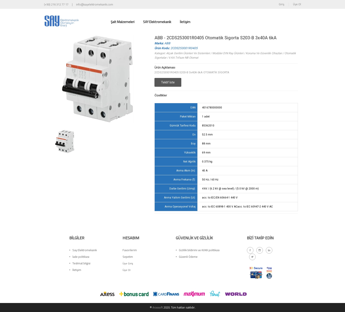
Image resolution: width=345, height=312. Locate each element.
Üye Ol (297, 4)
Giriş (281, 4)
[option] (65, 141)
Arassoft (157, 307)
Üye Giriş (128, 264)
